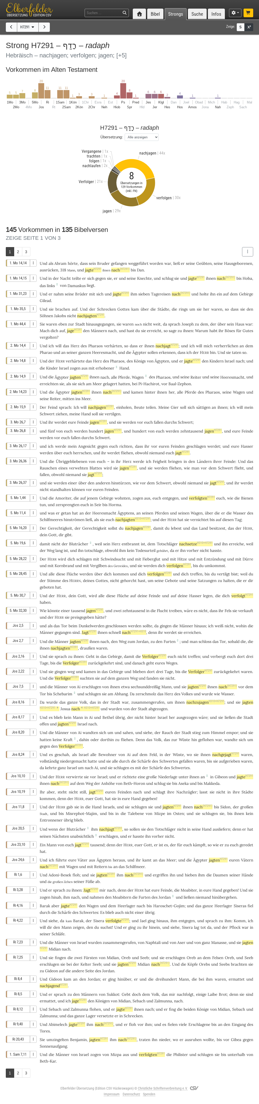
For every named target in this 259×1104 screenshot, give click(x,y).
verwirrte (74, 776)
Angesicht (87, 446)
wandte (231, 739)
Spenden (149, 1094)
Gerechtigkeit (60, 528)
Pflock (235, 927)
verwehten (78, 468)
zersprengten (67, 504)
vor (164, 383)
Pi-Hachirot (148, 383)
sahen (128, 732)
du (96, 927)
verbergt (218, 656)
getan (66, 513)
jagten (79, 377)
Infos (216, 14)
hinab (56, 897)
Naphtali (153, 942)
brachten (239, 964)
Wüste (184, 739)
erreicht (154, 330)
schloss (205, 641)
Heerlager (126, 905)
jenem (92, 498)
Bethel (108, 717)
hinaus (200, 625)
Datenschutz (131, 1094)
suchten (87, 678)
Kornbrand (64, 565)
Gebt (126, 994)
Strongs (175, 14)
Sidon (225, 807)
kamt (147, 860)
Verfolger (154, 656)
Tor (64, 625)
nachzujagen (205, 702)
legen (207, 595)
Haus (239, 324)
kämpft (199, 844)
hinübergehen (224, 897)
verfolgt (242, 595)
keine (57, 739)
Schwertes (168, 761)
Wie (43, 610)
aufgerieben (229, 761)
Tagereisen (160, 294)
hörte (73, 263)
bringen (175, 461)
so (244, 352)
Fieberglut (151, 559)
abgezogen (157, 708)
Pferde (124, 377)
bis (133, 270)
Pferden (162, 513)
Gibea (236, 1039)
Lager (91, 1015)
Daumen (220, 875)
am (89, 383)
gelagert (110, 383)
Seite (89, 970)
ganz (62, 767)
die (174, 309)
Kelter (85, 964)
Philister (180, 1054)
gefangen (119, 263)
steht (62, 792)
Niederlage (167, 776)
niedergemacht (73, 761)
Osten (178, 813)
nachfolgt (185, 994)
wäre (188, 610)
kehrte (51, 767)
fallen (158, 422)
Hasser (247, 446)
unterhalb (236, 1054)
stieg (196, 732)
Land (203, 528)
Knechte (144, 278)
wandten (90, 732)
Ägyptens (126, 513)
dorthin (107, 739)
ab (97, 881)
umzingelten (58, 1039)
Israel (229, 361)
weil (98, 544)
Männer (186, 625)
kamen (137, 392)
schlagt (159, 792)
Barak (45, 905)
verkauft (245, 610)
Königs (140, 361)
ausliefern (221, 829)
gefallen (186, 761)
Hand (124, 368)
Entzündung (215, 559)
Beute (139, 407)
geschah (62, 754)
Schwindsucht (113, 559)
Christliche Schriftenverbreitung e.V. (163, 1088)
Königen (102, 1001)
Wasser (239, 513)
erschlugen (91, 686)
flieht (239, 468)
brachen (62, 309)
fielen (173, 1024)
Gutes (248, 330)
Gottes (123, 309)
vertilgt (223, 574)
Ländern (204, 461)
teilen (151, 407)
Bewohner (107, 754)
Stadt (80, 324)
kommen (121, 574)
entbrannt (131, 544)
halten (228, 580)
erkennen (167, 352)
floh (76, 875)
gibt (68, 534)
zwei (117, 610)
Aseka (183, 783)
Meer (97, 383)
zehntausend (191, 431)
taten (236, 352)
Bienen (247, 498)
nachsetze (196, 544)
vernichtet (199, 519)
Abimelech (58, 1024)
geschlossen (116, 625)
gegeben (149, 798)
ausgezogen (187, 717)
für (239, 330)
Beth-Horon (134, 783)
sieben (144, 294)
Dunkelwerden (91, 625)
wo (189, 754)
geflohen (206, 739)
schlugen (93, 693)
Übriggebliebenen (71, 461)
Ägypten (162, 361)
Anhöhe (108, 783)
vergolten (48, 337)
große (151, 776)
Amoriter (63, 498)
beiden (190, 1009)
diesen (228, 519)
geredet (246, 844)
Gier (175, 407)
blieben (139, 671)
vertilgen (112, 414)
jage (74, 330)
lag (196, 927)
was (51, 513)
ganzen (84, 352)
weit (157, 324)
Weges (171, 663)
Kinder (52, 368)
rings (183, 309)
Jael (143, 920)
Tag (238, 519)
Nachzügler (186, 792)
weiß (219, 625)
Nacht (65, 278)
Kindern (216, 361)
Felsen (217, 957)
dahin (84, 739)
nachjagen (101, 407)
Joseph (188, 324)
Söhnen (46, 315)
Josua (65, 708)
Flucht (162, 610)
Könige (203, 1009)
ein (219, 294)
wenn (53, 829)
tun (43, 504)
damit (158, 528)
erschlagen (108, 836)
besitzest (217, 528)
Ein (43, 844)
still (83, 792)
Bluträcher (78, 544)
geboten (47, 587)
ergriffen (160, 875)
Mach (45, 330)
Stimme (54, 580)
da (172, 550)
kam (135, 309)
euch (68, 431)
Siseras (240, 905)
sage (173, 330)
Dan (140, 270)
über (145, 309)
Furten (170, 641)
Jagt (89, 632)
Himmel (218, 732)
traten (144, 1039)
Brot (223, 994)
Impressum (112, 1094)
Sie (42, 324)
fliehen (127, 452)
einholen (124, 407)
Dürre (248, 559)
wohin (241, 625)
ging (151, 920)
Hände (247, 875)
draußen (87, 648)
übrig (120, 717)
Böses (230, 330)
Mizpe (159, 813)
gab (70, 807)
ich (189, 352)
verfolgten (202, 498)
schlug (167, 278)
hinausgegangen (100, 324)
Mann (166, 686)
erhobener (105, 368)
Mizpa (116, 1054)
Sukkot (113, 994)
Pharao (46, 352)
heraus (119, 860)
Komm (240, 920)
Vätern (247, 860)
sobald (234, 641)
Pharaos (95, 345)
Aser (181, 942)
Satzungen (207, 580)
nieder (164, 1039)
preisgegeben (82, 617)
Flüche (72, 574)
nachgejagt (225, 754)
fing (172, 1009)
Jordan (142, 641)
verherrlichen (226, 345)
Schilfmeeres (51, 519)
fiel (250, 905)
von (59, 431)
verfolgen (178, 565)
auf (74, 309)
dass (84, 263)
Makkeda (212, 783)
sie (228, 352)
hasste (215, 550)
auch (119, 912)
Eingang (239, 1024)
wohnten (122, 498)
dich (108, 574)
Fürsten (90, 957)
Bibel (155, 14)
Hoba (247, 278)
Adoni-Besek (60, 875)
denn (152, 632)
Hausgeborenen (238, 263)
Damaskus (77, 285)
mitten (68, 398)
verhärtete (75, 361)
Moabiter (189, 890)
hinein (154, 927)
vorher (193, 550)
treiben (175, 610)
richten (125, 446)
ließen (230, 717)
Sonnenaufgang (53, 1046)
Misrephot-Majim (81, 813)
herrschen (82, 452)
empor (232, 732)
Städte (163, 309)
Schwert (47, 414)
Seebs (224, 964)
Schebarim (62, 693)
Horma (115, 504)
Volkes (187, 693)
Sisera (98, 920)
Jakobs (60, 315)
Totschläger (167, 544)
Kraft (68, 739)
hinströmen (74, 519)
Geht (90, 656)
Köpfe (192, 964)
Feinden (178, 446)
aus (84, 368)
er (116, 278)
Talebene (136, 813)
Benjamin (78, 1039)
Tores (45, 1031)
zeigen (78, 927)
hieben (191, 875)
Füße (89, 881)
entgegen (170, 498)
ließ (88, 519)
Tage (44, 663)
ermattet (237, 979)
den (90, 927)
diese (60, 574)
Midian (55, 949)
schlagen (84, 559)
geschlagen (196, 446)
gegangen (63, 632)
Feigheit (160, 461)
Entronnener (51, 820)
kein (130, 550)
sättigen (203, 407)
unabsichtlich (82, 836)
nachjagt (167, 345)
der (213, 324)
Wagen (138, 377)
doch (136, 994)
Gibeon (221, 776)
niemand (157, 452)
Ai (78, 686)
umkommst (215, 565)
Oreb (126, 957)
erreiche (236, 544)
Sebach (139, 1001)
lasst (204, 792)
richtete (129, 776)
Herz (75, 345)
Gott (52, 534)
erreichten (49, 383)
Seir (97, 504)
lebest (176, 528)
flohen (95, 1009)
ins (77, 398)
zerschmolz (146, 693)
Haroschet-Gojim (169, 905)
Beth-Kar (48, 1061)
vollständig (49, 761)
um (192, 309)
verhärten (113, 345)
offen (44, 724)
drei (249, 656)
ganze (72, 702)
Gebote (171, 580)
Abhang (121, 693)
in (147, 610)
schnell (115, 632)
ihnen (149, 345)
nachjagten (90, 315)
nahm (59, 294)
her (206, 309)
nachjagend (54, 985)
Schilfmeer (135, 866)
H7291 (27, 27)
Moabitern (122, 897)
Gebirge (246, 294)
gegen (100, 278)
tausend (78, 610)
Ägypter (139, 352)
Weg (50, 550)
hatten (45, 739)
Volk (83, 702)
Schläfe (58, 934)
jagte (93, 270)
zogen (75, 368)
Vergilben (98, 565)
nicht (71, 315)
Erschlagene (199, 1024)
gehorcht (128, 580)
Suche (197, 14)
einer (72, 483)
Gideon (51, 970)
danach (138, 663)
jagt (182, 452)
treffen (196, 574)
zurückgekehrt (101, 663)
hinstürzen (121, 483)
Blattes (96, 468)
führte (61, 860)
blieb (58, 717)
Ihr (42, 792)
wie (230, 498)
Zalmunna (163, 1001)
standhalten (60, 489)
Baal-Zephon (179, 383)
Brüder (81, 294)
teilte (76, 278)
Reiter (195, 377)
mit (92, 294)
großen (246, 807)
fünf (51, 431)
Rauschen (48, 468)
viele (183, 1024)
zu (180, 330)
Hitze (182, 559)
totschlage (93, 550)
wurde (207, 693)
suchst (106, 927)
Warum (201, 330)
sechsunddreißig (145, 686)
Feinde (83, 422)
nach (120, 270)
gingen (165, 625)
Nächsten (60, 836)
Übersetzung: (111, 137)
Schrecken (106, 309)
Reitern (100, 866)
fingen (60, 957)
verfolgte (117, 920)
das (43, 285)
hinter (150, 392)
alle (114, 377)
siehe (147, 732)
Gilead (45, 300)
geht (150, 663)
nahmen (97, 897)
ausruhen (193, 1039)
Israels (109, 807)
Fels (228, 610)
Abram (60, 263)
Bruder (103, 263)
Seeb (144, 957)
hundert (96, 431)
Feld (153, 754)
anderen (103, 483)
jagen (98, 422)
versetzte (105, 1015)
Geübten (204, 263)
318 (63, 270)
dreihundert (166, 979)
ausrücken (49, 270)
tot (203, 927)
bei (134, 383)
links (51, 285)
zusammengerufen (147, 702)
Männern (99, 330)
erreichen (192, 632)
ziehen (61, 414)
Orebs (204, 964)
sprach (174, 324)
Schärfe (144, 761)
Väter (83, 860)
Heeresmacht (104, 352)
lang (59, 550)
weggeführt (138, 263)
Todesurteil (145, 550)
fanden (152, 678)
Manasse (219, 942)
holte (204, 294)
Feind (52, 407)
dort (241, 656)
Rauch (167, 732)
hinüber (124, 979)
